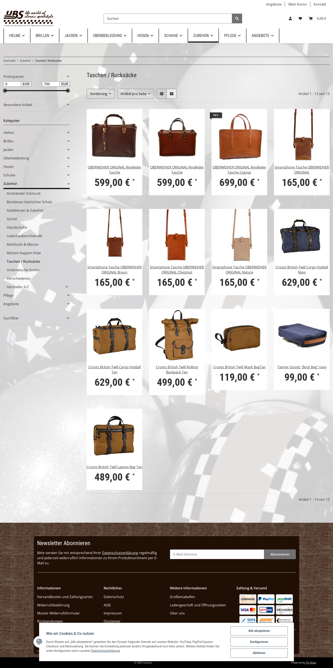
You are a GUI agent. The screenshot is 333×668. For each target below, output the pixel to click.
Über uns (177, 613)
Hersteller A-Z (18, 287)
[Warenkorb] (317, 18)
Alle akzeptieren (259, 631)
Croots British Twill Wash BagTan (239, 367)
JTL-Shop (311, 662)
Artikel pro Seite (134, 93)
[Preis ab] (12, 84)
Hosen (8, 166)
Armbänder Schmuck (24, 193)
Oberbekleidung (16, 158)
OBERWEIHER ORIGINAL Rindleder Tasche (114, 170)
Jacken (8, 149)
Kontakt (320, 4)
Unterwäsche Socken (23, 270)
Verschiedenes (18, 278)
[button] (290, 18)
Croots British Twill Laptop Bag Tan (114, 467)
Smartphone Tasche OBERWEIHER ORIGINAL (302, 170)
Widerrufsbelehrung (53, 605)
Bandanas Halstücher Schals (29, 202)
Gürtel (12, 219)
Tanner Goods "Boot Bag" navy (301, 367)
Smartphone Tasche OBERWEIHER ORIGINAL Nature (239, 270)
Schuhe (9, 175)
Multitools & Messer (23, 244)
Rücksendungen (50, 621)
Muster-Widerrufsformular (58, 613)
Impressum (113, 613)
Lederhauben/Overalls (24, 236)
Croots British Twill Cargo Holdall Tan (114, 369)
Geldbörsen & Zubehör (25, 210)
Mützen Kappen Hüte (24, 253)
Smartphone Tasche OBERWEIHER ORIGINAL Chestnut (177, 270)
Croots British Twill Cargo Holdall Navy (302, 270)
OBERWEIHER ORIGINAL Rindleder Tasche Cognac (239, 170)
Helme (8, 132)
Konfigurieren (259, 642)
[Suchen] (168, 18)
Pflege (8, 295)
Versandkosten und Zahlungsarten (65, 596)
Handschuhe (17, 227)
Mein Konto (297, 4)
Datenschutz (114, 596)
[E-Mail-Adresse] (217, 554)
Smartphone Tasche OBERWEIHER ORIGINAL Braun (114, 270)
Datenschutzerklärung (120, 552)
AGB (107, 605)
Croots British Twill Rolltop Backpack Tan (177, 369)
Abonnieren (279, 554)
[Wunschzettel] (300, 18)
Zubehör (10, 183)
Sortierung (98, 93)
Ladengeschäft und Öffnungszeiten (198, 605)
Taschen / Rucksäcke (23, 261)
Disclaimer (112, 621)
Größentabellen (182, 596)
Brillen (8, 141)
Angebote (274, 4)
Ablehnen (259, 653)
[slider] (5, 90)
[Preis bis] (51, 84)
